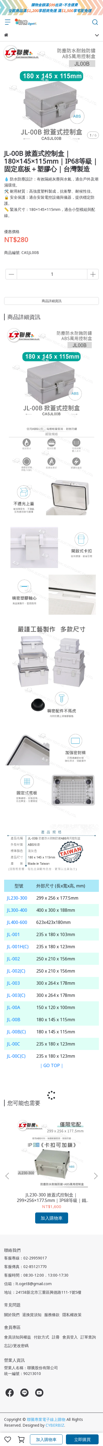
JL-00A (13, 1007)
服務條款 (52, 1314)
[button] (95, 1176)
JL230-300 (17, 898)
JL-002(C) (16, 971)
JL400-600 (17, 922)
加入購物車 (46, 1439)
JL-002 (13, 959)
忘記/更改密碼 (16, 1345)
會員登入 (70, 1337)
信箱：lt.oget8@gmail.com (28, 1283)
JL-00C (13, 1044)
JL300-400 (17, 910)
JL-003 (13, 983)
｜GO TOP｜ (51, 1065)
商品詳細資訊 (52, 300)
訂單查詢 (88, 1337)
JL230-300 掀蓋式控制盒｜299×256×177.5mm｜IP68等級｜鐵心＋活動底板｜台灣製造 (51, 1197)
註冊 (56, 1337)
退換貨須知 (31, 1314)
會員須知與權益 (17, 1337)
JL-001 (13, 934)
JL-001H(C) (18, 947)
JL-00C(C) (16, 1056)
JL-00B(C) (16, 1032)
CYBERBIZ (55, 1425)
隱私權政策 (72, 1314)
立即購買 (82, 1439)
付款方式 (41, 1337)
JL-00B (13, 1020)
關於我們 (12, 1314)
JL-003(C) (16, 995)
